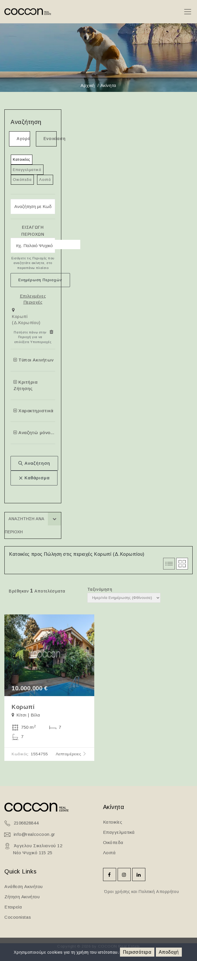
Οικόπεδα (22, 179)
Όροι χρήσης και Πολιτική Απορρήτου (141, 891)
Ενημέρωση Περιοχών (40, 280)
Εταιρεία (13, 906)
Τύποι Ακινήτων (33, 359)
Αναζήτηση (34, 463)
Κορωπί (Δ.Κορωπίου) (26, 319)
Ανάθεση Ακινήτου (23, 886)
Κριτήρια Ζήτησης (25, 385)
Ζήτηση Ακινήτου (22, 896)
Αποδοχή (169, 952)
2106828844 (26, 822)
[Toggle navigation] (187, 12)
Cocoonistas (17, 917)
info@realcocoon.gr (34, 834)
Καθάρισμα (34, 477)
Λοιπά (45, 179)
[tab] (33, 318)
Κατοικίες (21, 159)
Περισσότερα (137, 952)
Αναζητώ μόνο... (34, 432)
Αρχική (88, 85)
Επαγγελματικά (27, 169)
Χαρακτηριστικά (33, 410)
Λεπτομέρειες (71, 754)
